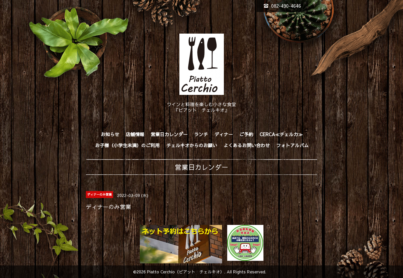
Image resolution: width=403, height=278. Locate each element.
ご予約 (246, 134)
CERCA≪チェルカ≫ (281, 134)
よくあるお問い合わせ (247, 145)
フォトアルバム (292, 145)
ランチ (201, 134)
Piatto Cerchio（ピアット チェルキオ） (185, 271)
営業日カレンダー (169, 134)
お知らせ (110, 134)
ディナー (223, 134)
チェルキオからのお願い (191, 145)
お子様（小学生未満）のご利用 (127, 145)
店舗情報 (135, 134)
